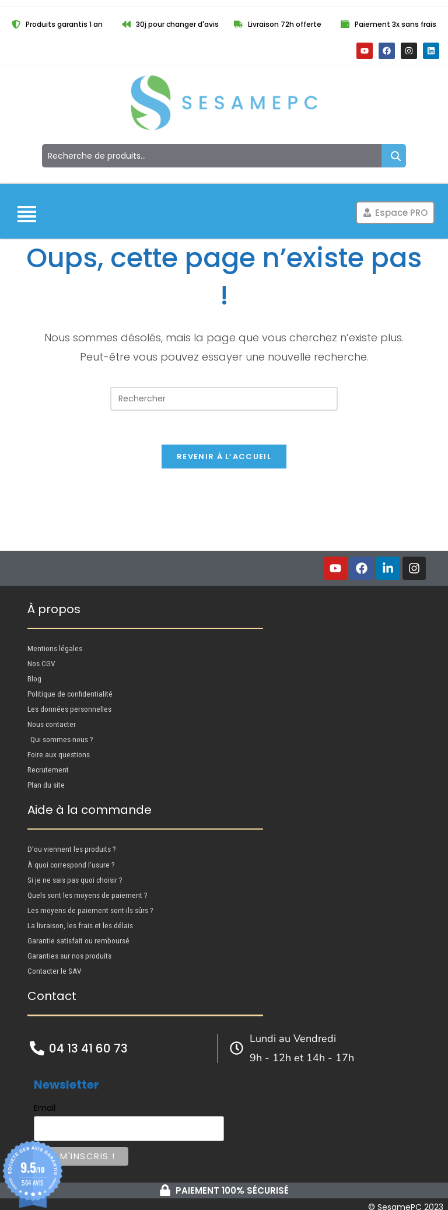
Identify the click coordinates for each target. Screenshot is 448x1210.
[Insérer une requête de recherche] (224, 399)
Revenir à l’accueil (224, 458)
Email (44, 1102)
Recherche (394, 155)
